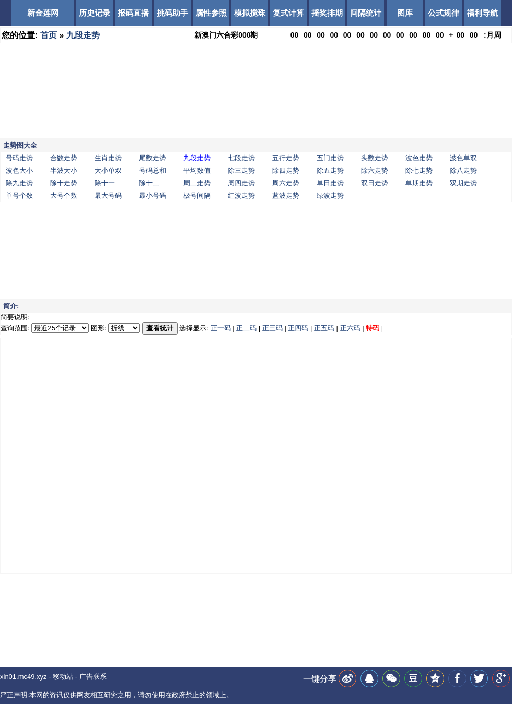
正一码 (221, 328)
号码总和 (152, 170)
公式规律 (443, 12)
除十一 (105, 183)
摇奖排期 (327, 12)
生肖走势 (108, 158)
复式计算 (288, 12)
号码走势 (19, 158)
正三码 (272, 328)
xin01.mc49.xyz (23, 677)
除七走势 (419, 170)
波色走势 (419, 158)
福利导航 (482, 12)
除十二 (149, 183)
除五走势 (330, 170)
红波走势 (241, 195)
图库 (405, 12)
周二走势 (197, 183)
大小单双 (108, 170)
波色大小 (19, 170)
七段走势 (241, 158)
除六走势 (374, 170)
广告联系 (93, 677)
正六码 (350, 328)
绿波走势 (330, 195)
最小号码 (152, 195)
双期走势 (463, 183)
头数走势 (374, 158)
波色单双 (463, 158)
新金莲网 (43, 12)
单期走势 (419, 183)
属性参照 (211, 12)
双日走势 (374, 183)
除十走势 (63, 183)
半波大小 (63, 170)
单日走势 (330, 183)
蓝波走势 (285, 195)
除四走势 (285, 170)
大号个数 (63, 195)
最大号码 (108, 195)
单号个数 (19, 195)
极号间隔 (197, 195)
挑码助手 (172, 12)
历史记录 (94, 12)
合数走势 (63, 158)
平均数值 (197, 170)
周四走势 (241, 183)
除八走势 (463, 170)
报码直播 (133, 12)
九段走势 (83, 35)
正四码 (298, 328)
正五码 (324, 328)
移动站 (63, 677)
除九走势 (19, 183)
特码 (372, 328)
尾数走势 (152, 158)
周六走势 (285, 183)
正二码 (246, 328)
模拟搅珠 (249, 12)
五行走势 (285, 158)
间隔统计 (365, 12)
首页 (48, 35)
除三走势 (241, 170)
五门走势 (330, 158)
